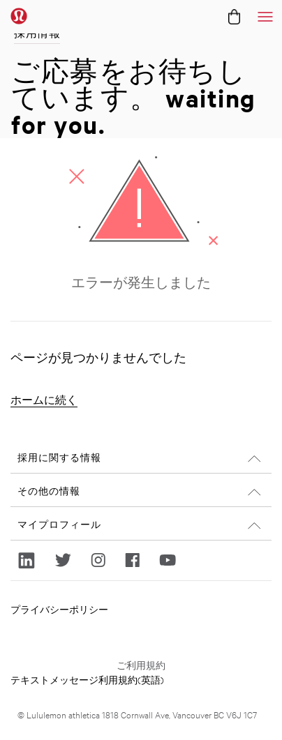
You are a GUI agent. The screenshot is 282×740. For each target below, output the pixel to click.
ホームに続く (43, 400)
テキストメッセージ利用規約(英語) (87, 679)
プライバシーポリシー (59, 609)
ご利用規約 (141, 664)
